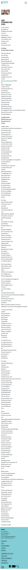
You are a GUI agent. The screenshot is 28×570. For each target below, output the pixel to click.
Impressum (4, 560)
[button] (26, 3)
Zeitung (3, 548)
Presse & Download (6, 558)
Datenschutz (4, 563)
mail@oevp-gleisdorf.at (10, 536)
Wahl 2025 (4, 556)
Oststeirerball (5, 546)
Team (2, 543)
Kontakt (3, 550)
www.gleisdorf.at (8, 81)
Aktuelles (4, 541)
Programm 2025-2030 (7, 553)
